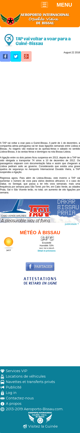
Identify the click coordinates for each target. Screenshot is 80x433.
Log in (11, 393)
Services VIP (16, 371)
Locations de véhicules (26, 376)
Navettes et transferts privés (30, 382)
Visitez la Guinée (43, 426)
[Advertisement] (40, 102)
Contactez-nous (20, 398)
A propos (13, 403)
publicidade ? (72, 224)
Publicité (13, 387)
